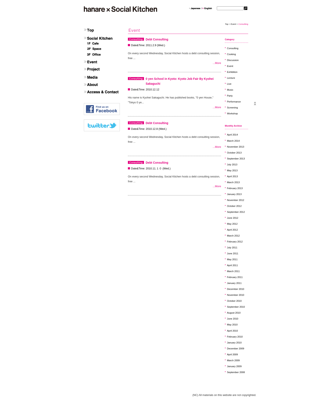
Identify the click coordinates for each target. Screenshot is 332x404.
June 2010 (232, 318)
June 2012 (232, 218)
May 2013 (232, 170)
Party (230, 95)
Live (229, 84)
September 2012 (236, 212)
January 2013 (234, 194)
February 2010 (235, 336)
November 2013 (235, 146)
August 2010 (234, 312)
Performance (234, 101)
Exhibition (232, 72)
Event (233, 24)
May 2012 (232, 224)
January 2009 (234, 366)
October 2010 (234, 301)
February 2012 (235, 241)
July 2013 (232, 164)
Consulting (232, 48)
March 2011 (233, 271)
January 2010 (234, 342)
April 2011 (232, 265)
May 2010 (232, 324)
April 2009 (232, 354)
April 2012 (232, 229)
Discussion (233, 60)
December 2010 (235, 289)
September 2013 (236, 158)
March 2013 (233, 182)
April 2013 (232, 176)
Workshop (232, 113)
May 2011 (232, 259)
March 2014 (233, 141)
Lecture (231, 78)
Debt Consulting (157, 39)
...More (217, 63)
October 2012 (234, 206)
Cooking (231, 54)
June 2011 (232, 253)
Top (226, 24)
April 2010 (232, 330)
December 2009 (235, 348)
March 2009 (233, 360)
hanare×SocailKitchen (120, 9)
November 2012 (235, 200)
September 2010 (236, 307)
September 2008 (236, 372)
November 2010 (235, 295)
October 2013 (234, 152)
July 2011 (232, 247)
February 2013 (235, 188)
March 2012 (233, 235)
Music (230, 90)
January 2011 (234, 283)
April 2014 (232, 134)
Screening (232, 107)
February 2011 (235, 277)
